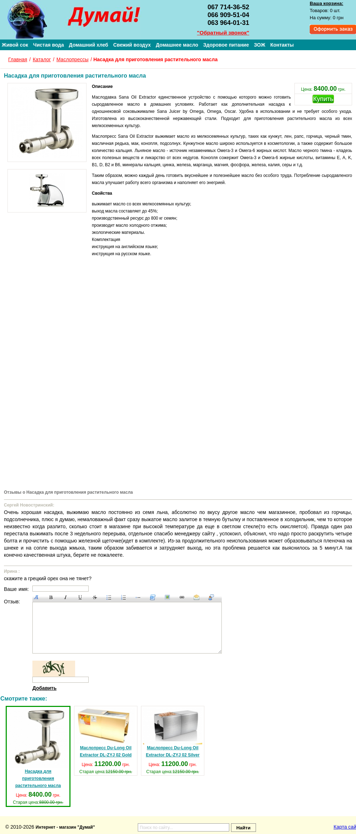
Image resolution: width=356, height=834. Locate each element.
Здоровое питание (226, 45)
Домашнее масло (177, 45)
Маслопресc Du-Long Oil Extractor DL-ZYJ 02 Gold (105, 732)
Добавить (44, 688)
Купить (323, 99)
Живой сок (15, 45)
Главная (17, 59)
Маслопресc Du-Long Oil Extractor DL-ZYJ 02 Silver (172, 732)
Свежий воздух (132, 45)
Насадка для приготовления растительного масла (38, 748)
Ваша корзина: (326, 3)
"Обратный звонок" (223, 33)
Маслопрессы (73, 59)
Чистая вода (48, 45)
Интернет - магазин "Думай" (65, 827)
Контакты (282, 45)
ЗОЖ (259, 45)
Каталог (42, 59)
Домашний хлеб (88, 45)
